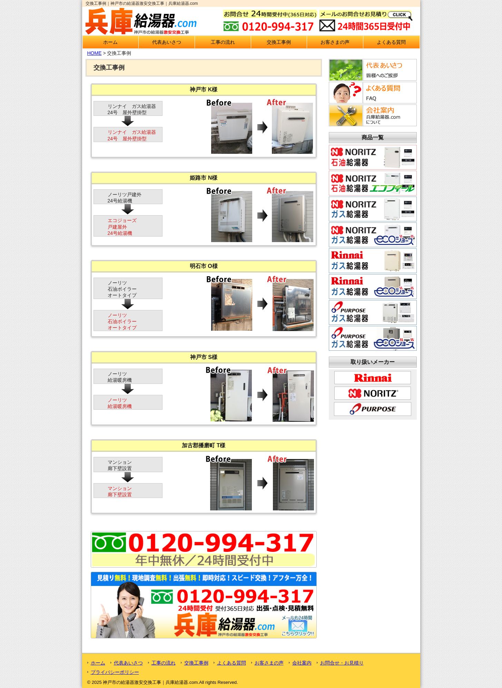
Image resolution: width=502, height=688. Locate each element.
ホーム (110, 42)
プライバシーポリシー (115, 672)
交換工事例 (279, 42)
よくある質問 (391, 42)
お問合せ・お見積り (342, 663)
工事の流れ (223, 42)
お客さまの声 (335, 42)
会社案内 (302, 663)
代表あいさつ (166, 42)
